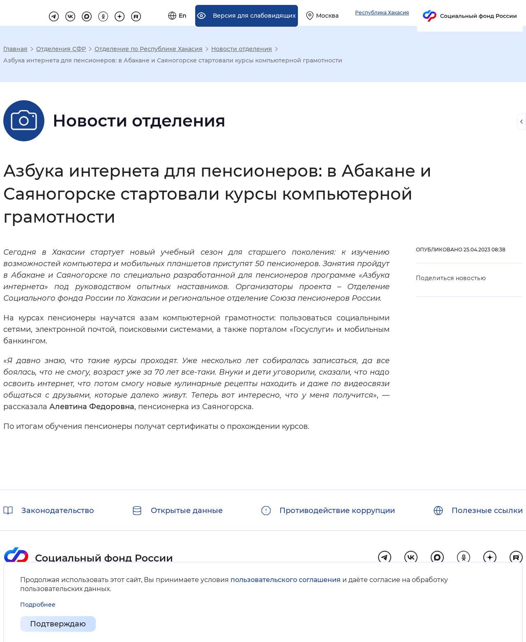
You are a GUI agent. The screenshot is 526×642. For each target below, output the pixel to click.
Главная (15, 49)
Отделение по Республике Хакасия (149, 49)
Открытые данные (187, 510)
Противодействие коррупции (337, 510)
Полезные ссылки (487, 510)
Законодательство (57, 510)
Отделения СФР (61, 49)
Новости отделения (241, 49)
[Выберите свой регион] (414, 13)
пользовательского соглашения (286, 580)
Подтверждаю (58, 623)
